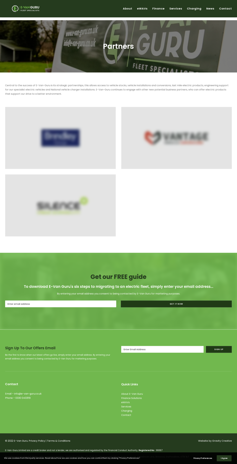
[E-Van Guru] (25, 10)
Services (175, 10)
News (210, 10)
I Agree (224, 458)
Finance (158, 10)
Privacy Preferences (202, 458)
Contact (225, 10)
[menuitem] (128, 10)
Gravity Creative (222, 441)
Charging (194, 10)
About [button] (127, 10)
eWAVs (142, 10)
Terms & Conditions (58, 441)
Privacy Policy (37, 441)
